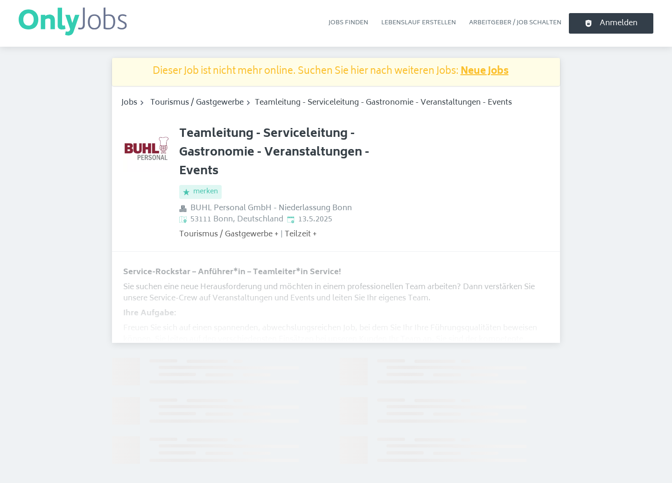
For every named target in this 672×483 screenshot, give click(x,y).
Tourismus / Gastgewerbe (197, 102)
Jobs (129, 102)
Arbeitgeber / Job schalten (515, 23)
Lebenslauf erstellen (418, 23)
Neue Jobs (485, 72)
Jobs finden (348, 23)
